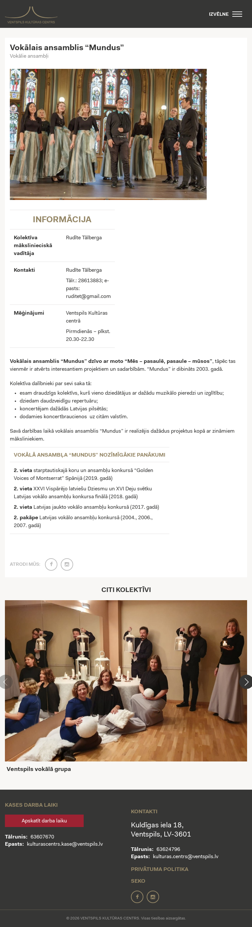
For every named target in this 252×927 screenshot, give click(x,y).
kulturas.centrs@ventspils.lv (185, 856)
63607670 (42, 837)
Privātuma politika (159, 869)
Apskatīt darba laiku (44, 821)
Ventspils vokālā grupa (39, 770)
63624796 (168, 849)
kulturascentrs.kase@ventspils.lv (65, 844)
